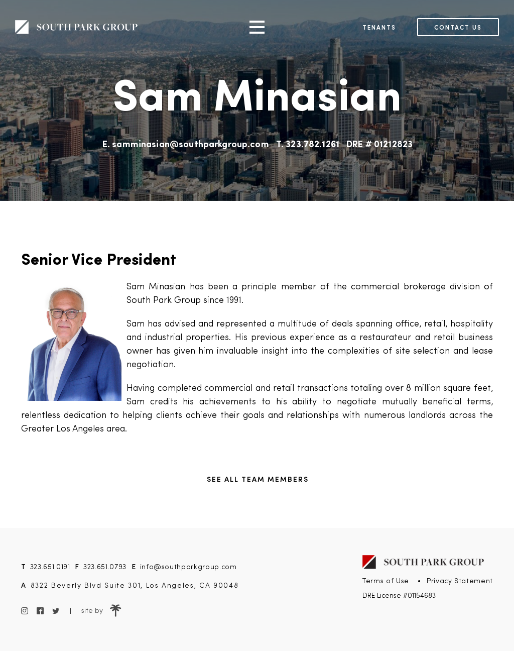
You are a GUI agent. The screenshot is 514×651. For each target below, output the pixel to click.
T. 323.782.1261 (307, 144)
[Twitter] (55, 611)
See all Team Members (258, 479)
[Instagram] (25, 611)
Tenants (379, 27)
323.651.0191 (50, 566)
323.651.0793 (104, 566)
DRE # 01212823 (379, 144)
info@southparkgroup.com (188, 566)
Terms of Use (385, 581)
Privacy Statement (460, 581)
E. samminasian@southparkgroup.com (185, 144)
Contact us (458, 27)
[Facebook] (40, 611)
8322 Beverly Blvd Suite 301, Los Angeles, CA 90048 (135, 585)
